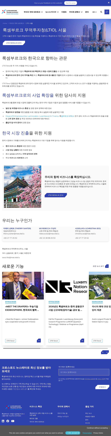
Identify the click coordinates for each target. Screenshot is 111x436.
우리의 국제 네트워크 (32, 12)
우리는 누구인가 (63, 416)
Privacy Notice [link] (98, 433)
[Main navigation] (106, 12)
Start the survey (70, 3)
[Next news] (107, 352)
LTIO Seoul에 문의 (14, 43)
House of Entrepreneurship (16, 116)
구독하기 (102, 387)
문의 (87, 12)
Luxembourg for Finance (49, 116)
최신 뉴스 (88, 413)
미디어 (87, 423)
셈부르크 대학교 (67, 116)
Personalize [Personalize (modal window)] (87, 433)
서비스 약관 (101, 379)
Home (5, 23)
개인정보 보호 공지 (20, 389)
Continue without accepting (98, 428)
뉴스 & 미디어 (50, 12)
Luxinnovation (33, 116)
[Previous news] (103, 352)
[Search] (101, 12)
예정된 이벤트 (90, 416)
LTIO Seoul (10, 341)
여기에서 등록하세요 (67, 367)
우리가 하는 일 (62, 413)
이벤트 (64, 12)
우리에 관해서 (74, 12)
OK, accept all (72, 433)
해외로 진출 (34, 418)
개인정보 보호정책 (90, 379)
